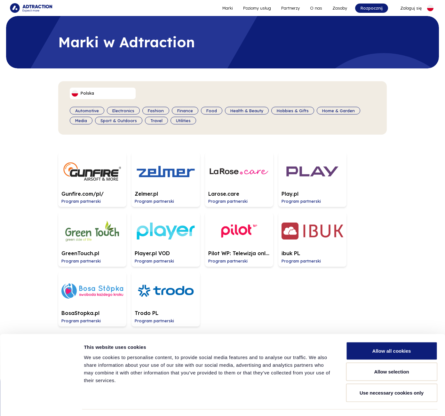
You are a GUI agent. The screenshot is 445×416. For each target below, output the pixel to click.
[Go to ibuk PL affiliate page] (222, 231)
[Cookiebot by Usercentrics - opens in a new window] (41, 403)
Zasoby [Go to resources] (339, 8)
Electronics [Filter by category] (123, 110)
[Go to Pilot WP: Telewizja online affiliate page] (155, 231)
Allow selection (391, 353)
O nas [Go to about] (316, 8)
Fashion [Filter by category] (156, 110)
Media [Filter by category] (81, 120)
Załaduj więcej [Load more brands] (222, 277)
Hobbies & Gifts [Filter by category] (293, 110)
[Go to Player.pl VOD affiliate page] (89, 231)
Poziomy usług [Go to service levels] (257, 8)
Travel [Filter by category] (156, 120)
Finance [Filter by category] (185, 110)
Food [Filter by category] (211, 110)
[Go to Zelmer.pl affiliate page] (155, 176)
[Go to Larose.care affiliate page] (222, 176)
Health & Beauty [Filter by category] (246, 110)
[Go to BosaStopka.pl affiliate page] (288, 231)
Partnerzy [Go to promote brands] (290, 8)
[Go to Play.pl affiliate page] (288, 176)
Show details (336, 403)
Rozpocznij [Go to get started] (371, 8)
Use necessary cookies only (392, 374)
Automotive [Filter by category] (87, 110)
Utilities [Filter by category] (183, 120)
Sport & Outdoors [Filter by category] (118, 120)
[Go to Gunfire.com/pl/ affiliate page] (89, 176)
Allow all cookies (391, 332)
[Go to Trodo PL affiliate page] (355, 231)
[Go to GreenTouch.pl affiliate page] (355, 176)
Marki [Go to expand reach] (227, 8)
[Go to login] (407, 8)
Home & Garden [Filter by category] (338, 110)
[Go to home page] (31, 8)
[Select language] (430, 8)
